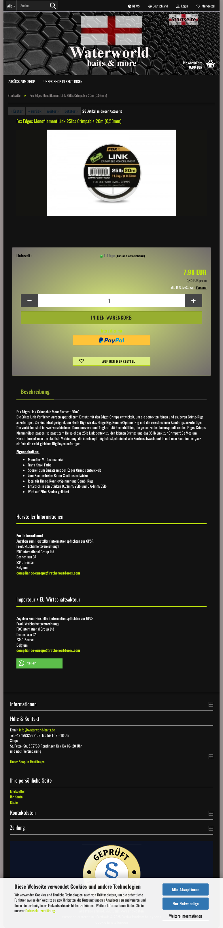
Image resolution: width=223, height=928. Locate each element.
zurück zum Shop (21, 81)
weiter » (53, 111)
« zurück (34, 111)
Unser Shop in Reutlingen (63, 81)
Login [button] (182, 5)
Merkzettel (205, 5)
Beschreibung (35, 391)
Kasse (14, 802)
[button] (158, 5)
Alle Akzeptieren (185, 889)
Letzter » (71, 111)
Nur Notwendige (186, 903)
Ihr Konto (16, 797)
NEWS (134, 5)
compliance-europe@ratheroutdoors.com (48, 573)
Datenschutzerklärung (40, 910)
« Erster (17, 111)
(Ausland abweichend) (130, 255)
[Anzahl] (111, 300)
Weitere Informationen (185, 916)
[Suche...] (11, 5)
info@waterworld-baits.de (37, 730)
